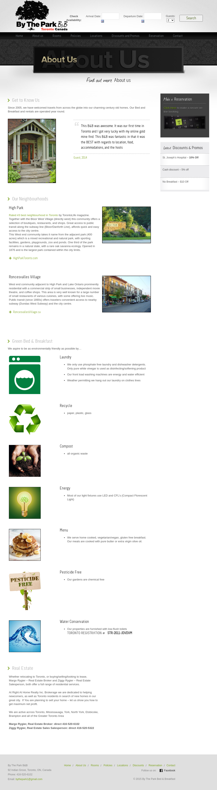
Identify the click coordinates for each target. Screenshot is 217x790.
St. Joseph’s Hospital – (181, 157)
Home (67, 765)
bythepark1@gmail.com (29, 779)
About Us (81, 765)
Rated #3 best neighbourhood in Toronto (33, 215)
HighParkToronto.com (25, 258)
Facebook (169, 770)
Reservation (155, 765)
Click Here (170, 107)
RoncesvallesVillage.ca (26, 312)
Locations (122, 765)
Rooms (95, 765)
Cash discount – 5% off (176, 169)
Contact (171, 765)
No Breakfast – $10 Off (175, 181)
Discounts (138, 765)
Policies (108, 765)
